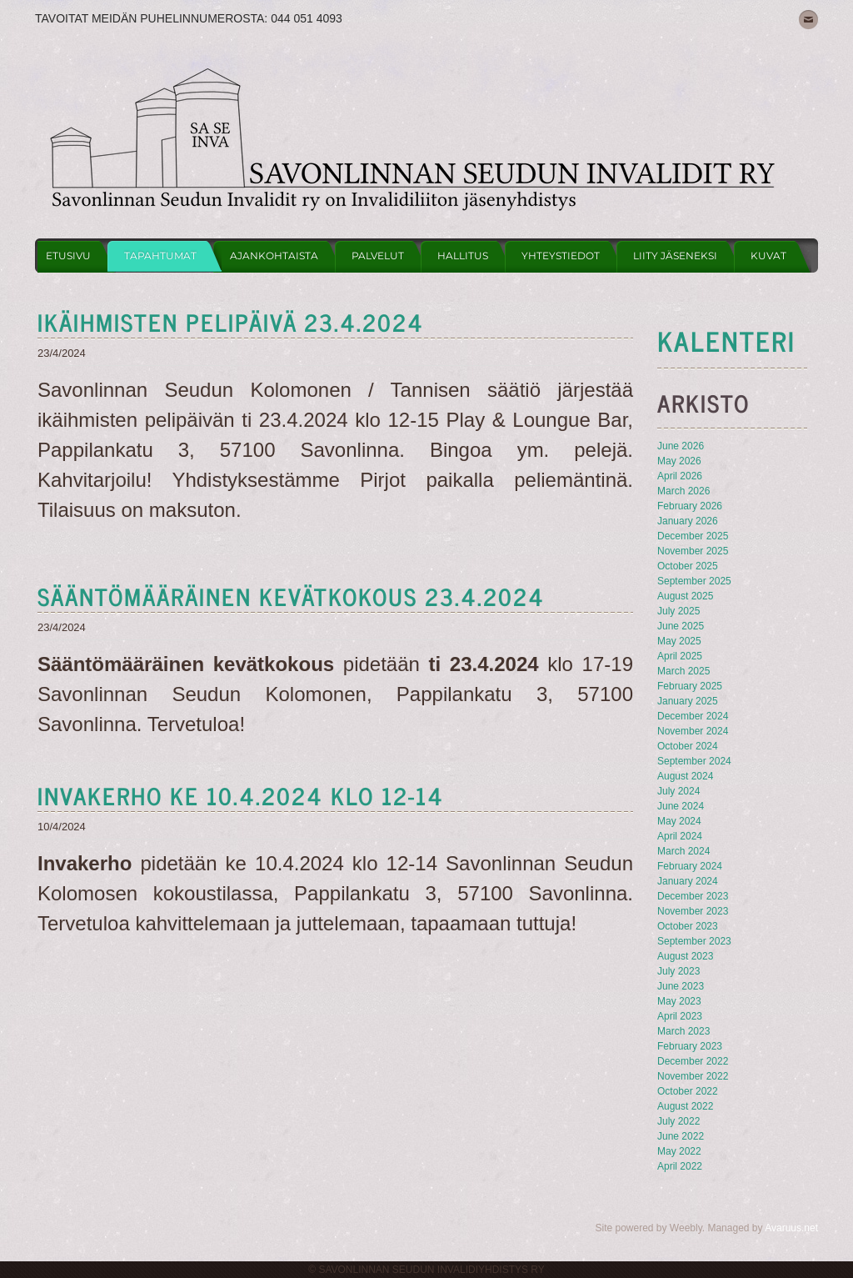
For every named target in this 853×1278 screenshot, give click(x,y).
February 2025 (689, 686)
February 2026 (689, 506)
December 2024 (692, 716)
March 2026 (683, 491)
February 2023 (689, 1046)
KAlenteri (726, 340)
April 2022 (679, 1166)
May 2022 (679, 1151)
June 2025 (680, 626)
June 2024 (680, 806)
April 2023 (679, 1016)
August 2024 (685, 776)
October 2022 (687, 1091)
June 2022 (680, 1136)
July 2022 (678, 1121)
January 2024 (687, 881)
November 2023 (692, 911)
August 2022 (685, 1106)
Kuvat (768, 255)
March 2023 (683, 1031)
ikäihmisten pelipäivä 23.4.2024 (230, 322)
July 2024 (678, 791)
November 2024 (692, 731)
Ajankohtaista (274, 255)
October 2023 (687, 926)
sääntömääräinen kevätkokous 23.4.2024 (291, 596)
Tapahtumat (160, 255)
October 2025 (687, 566)
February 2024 (689, 866)
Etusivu (68, 255)
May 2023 (679, 1001)
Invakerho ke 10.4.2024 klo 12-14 (240, 795)
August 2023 (685, 956)
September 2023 (694, 941)
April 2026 (679, 476)
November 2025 (692, 551)
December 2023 (692, 896)
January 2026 (687, 521)
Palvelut (378, 255)
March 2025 (683, 671)
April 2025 (679, 656)
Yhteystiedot (560, 255)
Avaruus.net (791, 1228)
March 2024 (683, 851)
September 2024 (694, 761)
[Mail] (808, 19)
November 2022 (692, 1076)
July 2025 (678, 611)
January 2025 (687, 701)
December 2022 (692, 1061)
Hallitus (462, 255)
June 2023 (680, 986)
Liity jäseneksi (675, 255)
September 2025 (694, 581)
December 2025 (692, 536)
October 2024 (687, 746)
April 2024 (679, 836)
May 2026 (679, 461)
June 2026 (680, 446)
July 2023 (678, 971)
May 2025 (679, 641)
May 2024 (679, 821)
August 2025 (685, 596)
